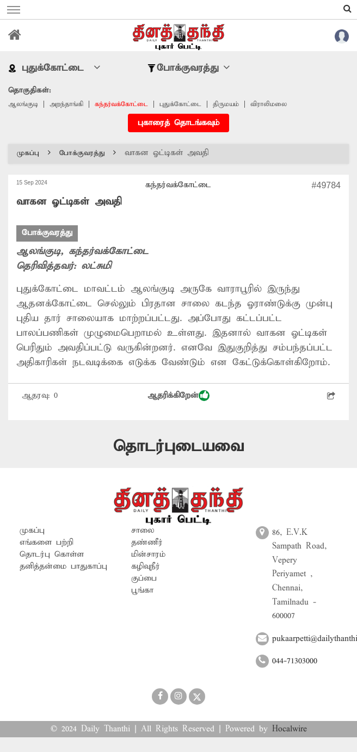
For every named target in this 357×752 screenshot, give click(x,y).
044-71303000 (294, 661)
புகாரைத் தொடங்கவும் (178, 123)
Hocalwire (289, 729)
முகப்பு (34, 153)
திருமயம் (226, 104)
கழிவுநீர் (145, 566)
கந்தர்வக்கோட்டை (121, 104)
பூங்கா (142, 590)
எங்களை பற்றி (46, 542)
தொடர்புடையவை (178, 446)
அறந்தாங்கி (66, 104)
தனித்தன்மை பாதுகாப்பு (63, 566)
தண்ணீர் (147, 542)
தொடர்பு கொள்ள (52, 554)
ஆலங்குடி (23, 104)
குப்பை (144, 578)
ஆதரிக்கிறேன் (178, 395)
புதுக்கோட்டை (180, 104)
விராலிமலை (268, 104)
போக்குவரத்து (87, 153)
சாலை (143, 530)
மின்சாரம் (148, 554)
